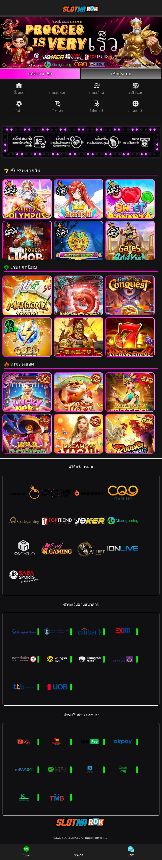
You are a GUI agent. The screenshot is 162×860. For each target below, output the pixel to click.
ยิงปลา (57, 107)
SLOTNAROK (70, 838)
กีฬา (18, 107)
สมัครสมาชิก (40, 74)
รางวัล (78, 851)
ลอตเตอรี (135, 107)
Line (26, 851)
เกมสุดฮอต (58, 89)
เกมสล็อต (96, 89)
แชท (131, 851)
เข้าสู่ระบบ (121, 74)
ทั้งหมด (19, 89)
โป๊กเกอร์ (97, 107)
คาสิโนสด (135, 89)
